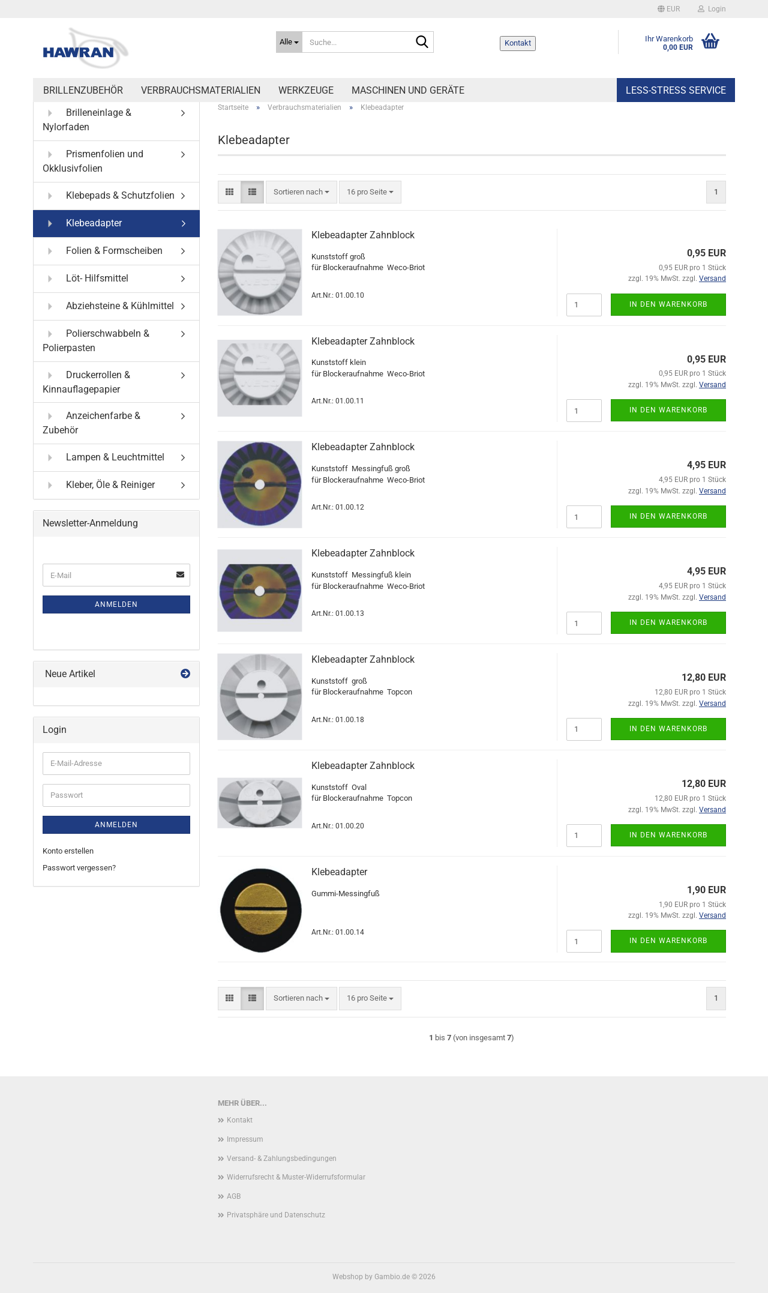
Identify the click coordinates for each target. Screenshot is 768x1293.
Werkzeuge (306, 90)
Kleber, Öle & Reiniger (99, 485)
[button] (669, 9)
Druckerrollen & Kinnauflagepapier (86, 381)
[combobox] (301, 192)
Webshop (347, 1277)
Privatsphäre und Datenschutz (276, 1215)
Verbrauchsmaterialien (200, 90)
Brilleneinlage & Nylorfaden (87, 119)
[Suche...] (289, 42)
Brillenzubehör (83, 90)
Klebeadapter (339, 872)
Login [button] (712, 9)
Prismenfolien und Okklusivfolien (93, 160)
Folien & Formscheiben (103, 251)
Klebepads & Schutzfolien (109, 195)
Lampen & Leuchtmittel (103, 457)
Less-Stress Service (676, 90)
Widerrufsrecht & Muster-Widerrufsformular (296, 1177)
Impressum (245, 1139)
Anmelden (116, 604)
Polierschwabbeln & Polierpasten (96, 340)
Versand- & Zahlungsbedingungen (282, 1158)
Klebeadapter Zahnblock (363, 235)
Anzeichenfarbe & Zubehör (91, 422)
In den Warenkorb (668, 304)
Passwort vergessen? (79, 867)
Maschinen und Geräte (408, 90)
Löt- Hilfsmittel (85, 278)
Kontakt (518, 42)
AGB (234, 1196)
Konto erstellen (68, 850)
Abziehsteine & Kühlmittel (108, 306)
